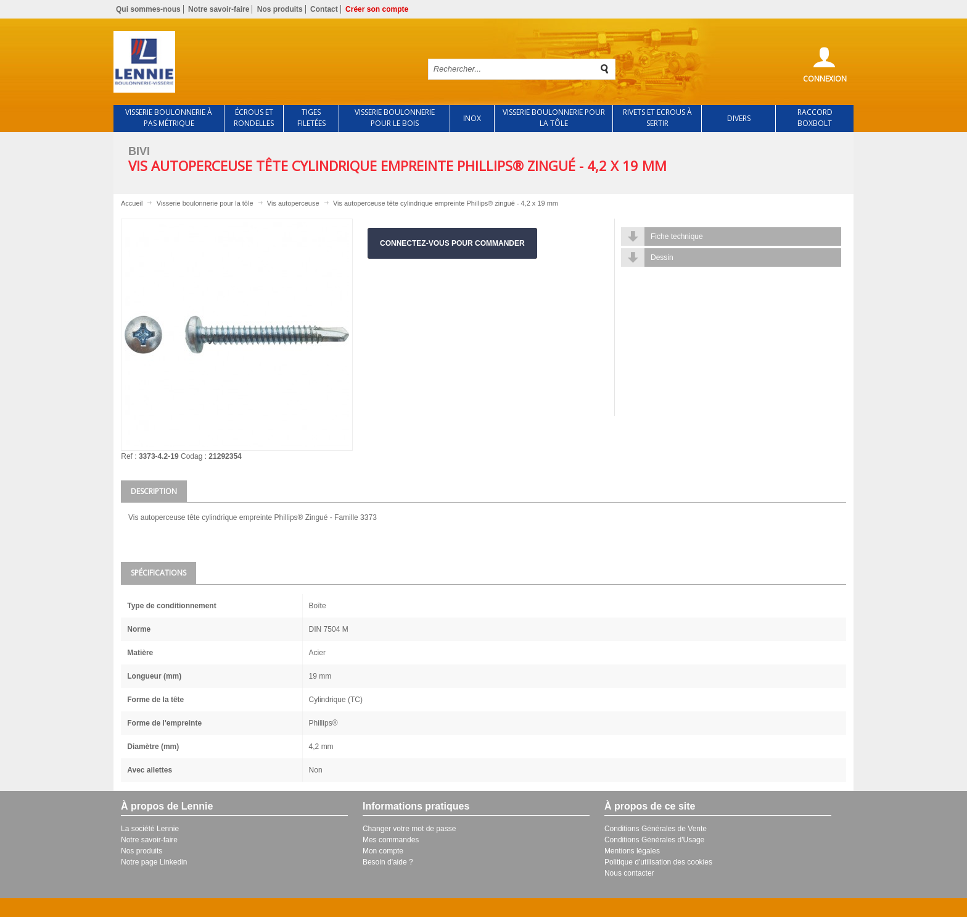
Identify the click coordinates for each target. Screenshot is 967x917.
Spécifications (158, 572)
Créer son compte (376, 9)
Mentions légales (632, 851)
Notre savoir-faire (218, 9)
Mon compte (383, 851)
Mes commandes (391, 839)
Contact (324, 9)
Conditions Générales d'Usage (654, 839)
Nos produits (280, 9)
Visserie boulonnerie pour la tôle (205, 203)
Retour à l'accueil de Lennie (260, 62)
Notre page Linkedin (154, 862)
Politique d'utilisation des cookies (658, 862)
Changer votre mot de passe (409, 828)
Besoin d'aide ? (388, 862)
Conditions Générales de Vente (655, 828)
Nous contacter (629, 873)
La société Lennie (150, 828)
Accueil (131, 203)
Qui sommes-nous (148, 9)
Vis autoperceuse (293, 203)
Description (154, 491)
